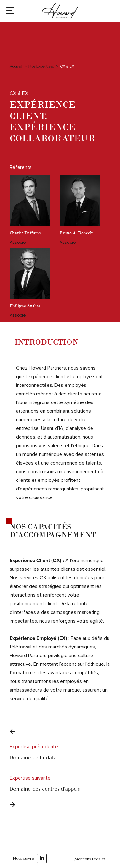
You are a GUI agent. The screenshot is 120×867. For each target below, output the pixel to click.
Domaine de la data (33, 757)
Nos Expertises (41, 66)
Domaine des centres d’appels (45, 788)
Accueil (16, 66)
